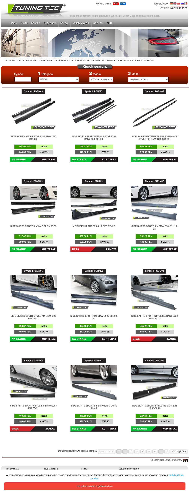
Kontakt (35, 23)
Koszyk (64, 23)
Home (13, 23)
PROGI (138, 60)
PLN (115, 3)
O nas (24, 23)
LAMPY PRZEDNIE (48, 60)
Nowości (98, 23)
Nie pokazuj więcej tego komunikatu (95, 486)
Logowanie (50, 23)
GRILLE (20, 60)
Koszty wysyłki (80, 23)
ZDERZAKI (149, 60)
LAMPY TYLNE (66, 60)
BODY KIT (10, 60)
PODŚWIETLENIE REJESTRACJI (117, 60)
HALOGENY (32, 60)
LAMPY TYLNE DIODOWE (87, 60)
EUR (122, 3)
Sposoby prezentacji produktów (167, 460)
